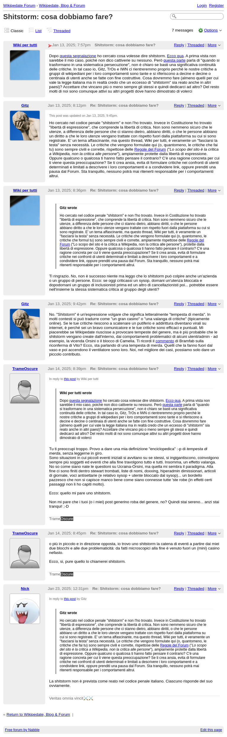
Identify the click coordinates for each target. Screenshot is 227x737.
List (38, 31)
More (212, 45)
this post (70, 379)
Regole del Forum (150, 149)
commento (164, 341)
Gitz (25, 105)
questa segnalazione (78, 56)
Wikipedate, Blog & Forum (62, 5)
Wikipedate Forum (19, 5)
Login (202, 5)
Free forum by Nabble (22, 730)
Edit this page (211, 730)
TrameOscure (25, 368)
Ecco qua (175, 56)
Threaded (62, 31)
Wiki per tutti (25, 45)
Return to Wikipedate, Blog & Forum (38, 714)
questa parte (174, 60)
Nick (25, 588)
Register (216, 5)
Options (211, 30)
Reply (179, 45)
